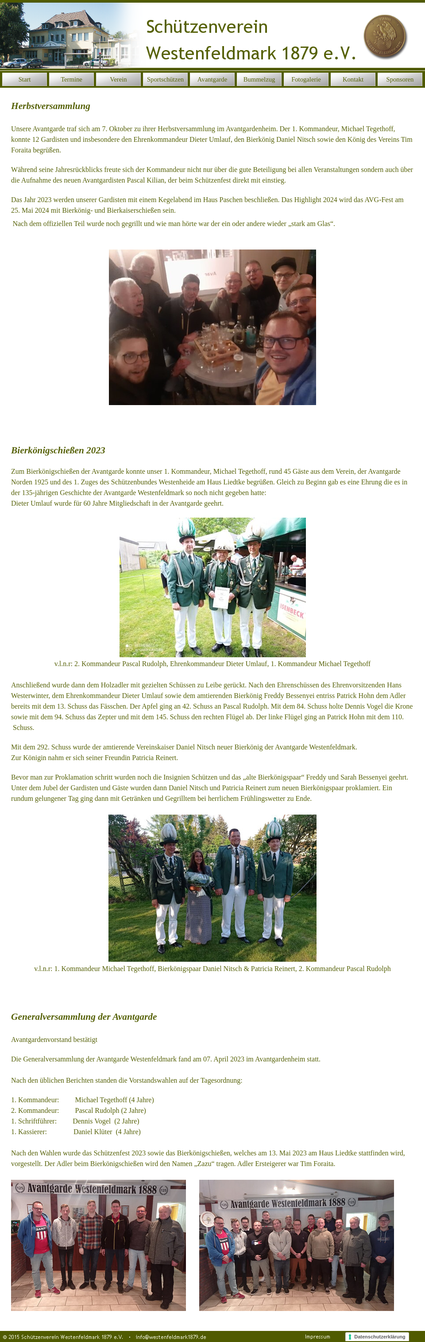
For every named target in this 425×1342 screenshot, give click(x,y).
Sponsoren (400, 79)
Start (25, 79)
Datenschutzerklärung (380, 1336)
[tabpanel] (212, 706)
